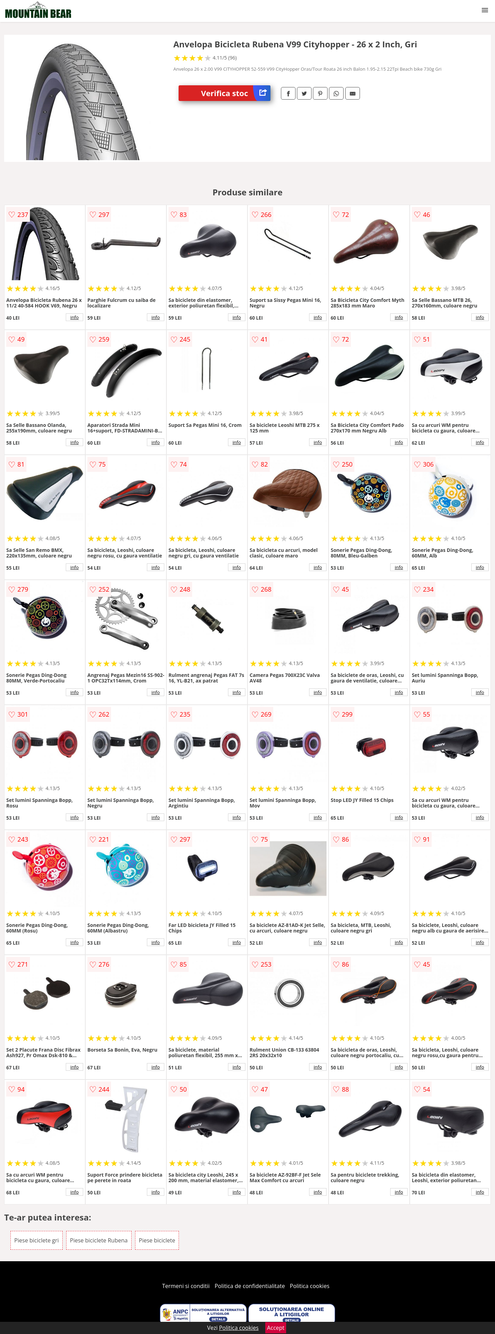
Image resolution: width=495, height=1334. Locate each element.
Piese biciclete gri (36, 1240)
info (74, 317)
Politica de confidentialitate (250, 1286)
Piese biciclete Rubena (99, 1240)
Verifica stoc (235, 93)
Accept (275, 1328)
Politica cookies (310, 1286)
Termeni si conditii (186, 1286)
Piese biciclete (157, 1240)
